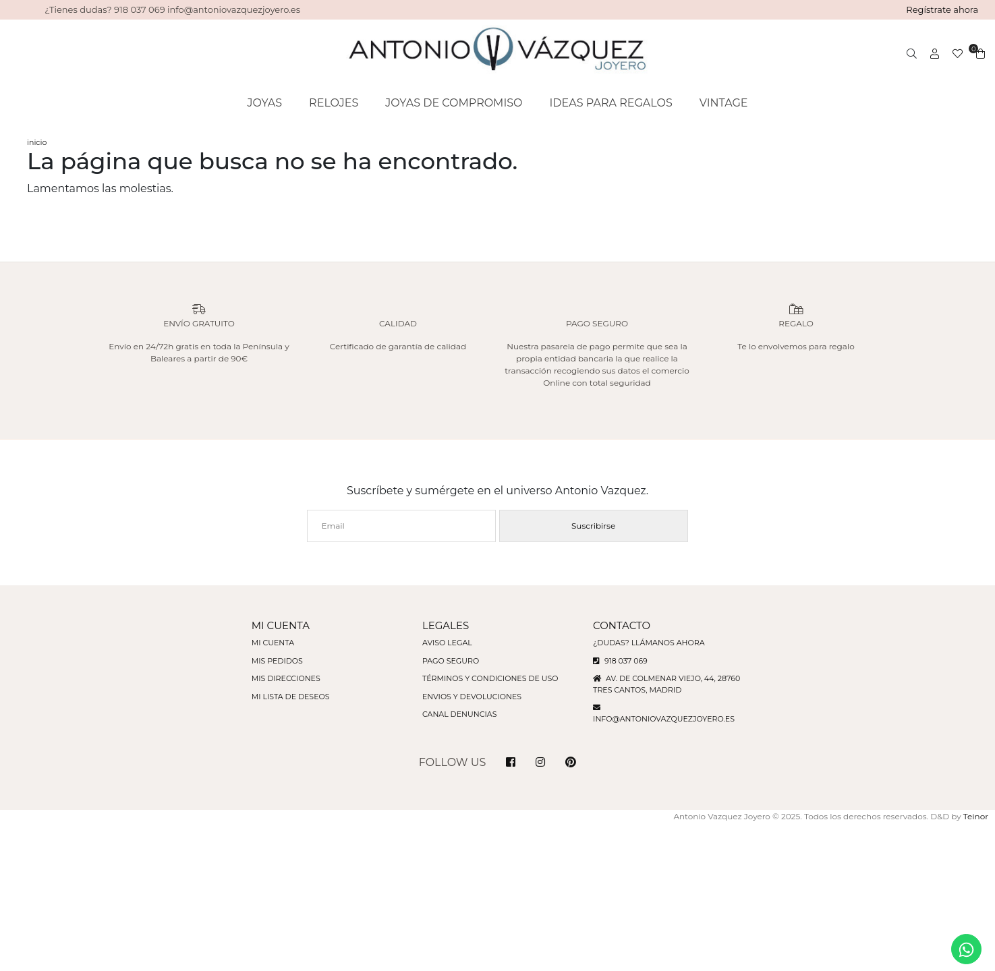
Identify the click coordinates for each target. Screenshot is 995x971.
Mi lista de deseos (291, 696)
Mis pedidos (277, 661)
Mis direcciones (286, 678)
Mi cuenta (273, 642)
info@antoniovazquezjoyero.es (664, 719)
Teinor (975, 816)
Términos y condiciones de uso (490, 678)
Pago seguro (450, 661)
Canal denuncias (459, 714)
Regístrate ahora (942, 9)
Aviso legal (447, 642)
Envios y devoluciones (471, 696)
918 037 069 (620, 661)
